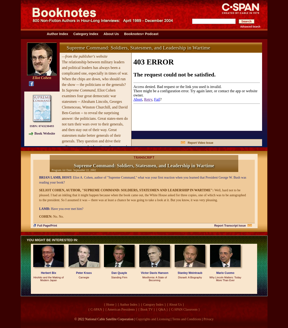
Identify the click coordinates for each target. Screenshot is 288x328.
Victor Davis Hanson (154, 273)
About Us (111, 34)
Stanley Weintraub (190, 273)
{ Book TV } (146, 309)
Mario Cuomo (225, 273)
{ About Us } (175, 304)
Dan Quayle (119, 273)
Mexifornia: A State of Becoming (154, 279)
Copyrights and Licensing (153, 319)
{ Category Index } (153, 304)
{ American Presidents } (121, 309)
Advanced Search (250, 26)
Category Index (85, 34)
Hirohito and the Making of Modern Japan (48, 279)
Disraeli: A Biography (190, 277)
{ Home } (110, 304)
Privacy (209, 319)
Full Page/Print (47, 225)
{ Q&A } (162, 309)
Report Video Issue (200, 142)
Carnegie (84, 277)
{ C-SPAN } (96, 309)
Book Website (44, 133)
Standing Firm (119, 277)
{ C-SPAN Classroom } (184, 309)
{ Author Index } (129, 304)
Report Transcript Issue (230, 225)
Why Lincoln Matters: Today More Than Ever (225, 279)
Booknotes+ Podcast (141, 34)
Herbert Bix (48, 273)
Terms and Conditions (186, 319)
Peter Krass (84, 273)
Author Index (57, 34)
